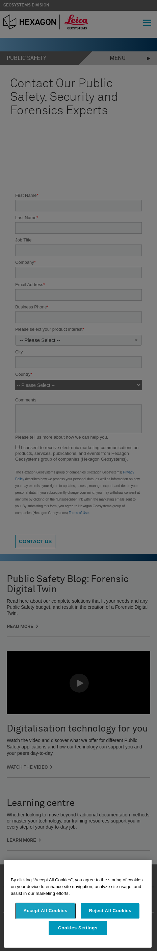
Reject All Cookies (110, 910)
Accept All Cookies (46, 910)
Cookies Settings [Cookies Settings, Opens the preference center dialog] (78, 927)
